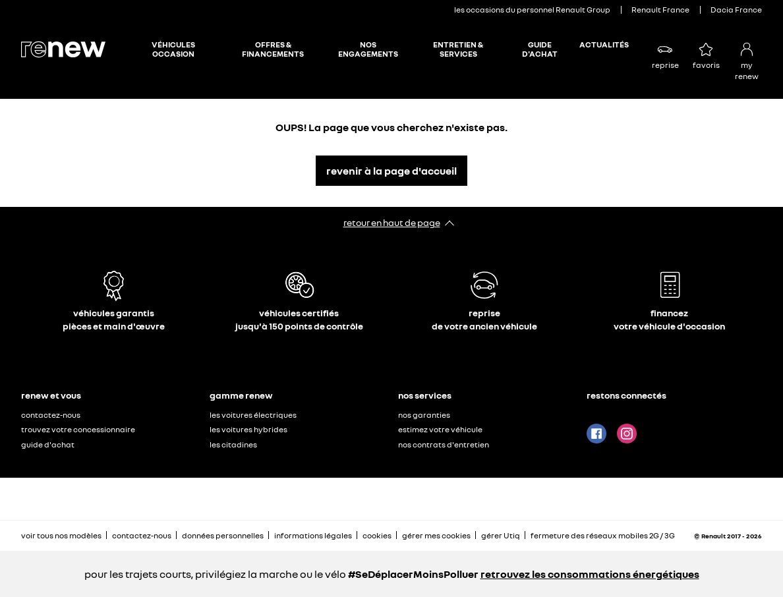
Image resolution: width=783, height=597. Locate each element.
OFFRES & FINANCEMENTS (273, 49)
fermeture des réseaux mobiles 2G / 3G (603, 535)
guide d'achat (47, 444)
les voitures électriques (253, 415)
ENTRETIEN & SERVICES (458, 49)
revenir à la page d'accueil (391, 170)
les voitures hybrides (248, 429)
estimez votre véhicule (440, 429)
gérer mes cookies (436, 536)
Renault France (660, 9)
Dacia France (736, 9)
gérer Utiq (500, 535)
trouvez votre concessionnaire (78, 429)
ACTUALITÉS (604, 44)
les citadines (233, 444)
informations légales (313, 535)
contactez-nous (50, 415)
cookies (377, 535)
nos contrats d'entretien (443, 444)
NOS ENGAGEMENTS (368, 49)
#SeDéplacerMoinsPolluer (413, 574)
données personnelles (223, 535)
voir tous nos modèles (61, 535)
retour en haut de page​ (391, 222)
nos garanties (424, 415)
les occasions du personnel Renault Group (532, 9)
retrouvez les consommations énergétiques (589, 574)
